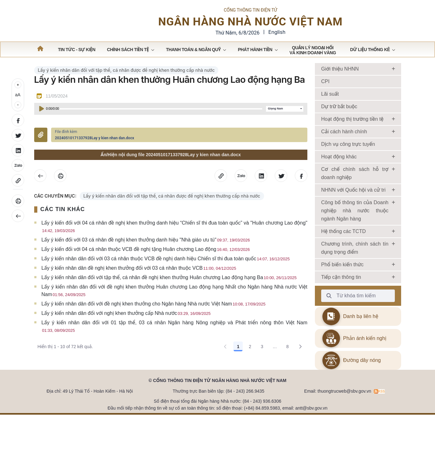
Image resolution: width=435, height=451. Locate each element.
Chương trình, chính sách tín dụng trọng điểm (355, 259)
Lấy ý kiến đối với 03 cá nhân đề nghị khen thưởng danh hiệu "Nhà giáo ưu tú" (145, 251)
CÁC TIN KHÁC (62, 221)
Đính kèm (41, 146)
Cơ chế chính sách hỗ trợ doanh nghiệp (355, 184)
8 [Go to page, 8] (287, 358)
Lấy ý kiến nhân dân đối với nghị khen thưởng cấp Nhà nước (125, 324)
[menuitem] (76, 60)
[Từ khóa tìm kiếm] (329, 307)
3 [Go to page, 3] (262, 358)
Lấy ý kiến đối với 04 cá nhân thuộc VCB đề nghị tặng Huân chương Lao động (145, 260)
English (277, 37)
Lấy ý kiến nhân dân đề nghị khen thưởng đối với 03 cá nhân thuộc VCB (138, 279)
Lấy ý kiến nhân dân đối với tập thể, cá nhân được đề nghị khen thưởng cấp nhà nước (126, 81)
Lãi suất (330, 105)
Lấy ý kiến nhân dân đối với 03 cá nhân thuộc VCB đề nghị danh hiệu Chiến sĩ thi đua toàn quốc (165, 270)
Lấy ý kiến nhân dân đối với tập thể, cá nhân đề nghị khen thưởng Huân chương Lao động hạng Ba (169, 289)
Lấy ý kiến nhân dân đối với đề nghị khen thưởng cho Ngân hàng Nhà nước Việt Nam (153, 315)
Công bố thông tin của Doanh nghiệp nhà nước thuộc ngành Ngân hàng (355, 222)
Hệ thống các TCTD (343, 242)
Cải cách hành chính (344, 143)
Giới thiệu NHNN (340, 80)
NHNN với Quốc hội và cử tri (353, 201)
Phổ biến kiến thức (342, 276)
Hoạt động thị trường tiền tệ (352, 130)
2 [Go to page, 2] (250, 358)
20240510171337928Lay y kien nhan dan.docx (94, 149)
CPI (325, 92)
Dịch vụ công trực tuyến (348, 155)
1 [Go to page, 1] (238, 358)
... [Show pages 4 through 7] (275, 358)
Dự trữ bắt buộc (339, 117)
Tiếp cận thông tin (341, 288)
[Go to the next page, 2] (300, 358)
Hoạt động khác (339, 168)
